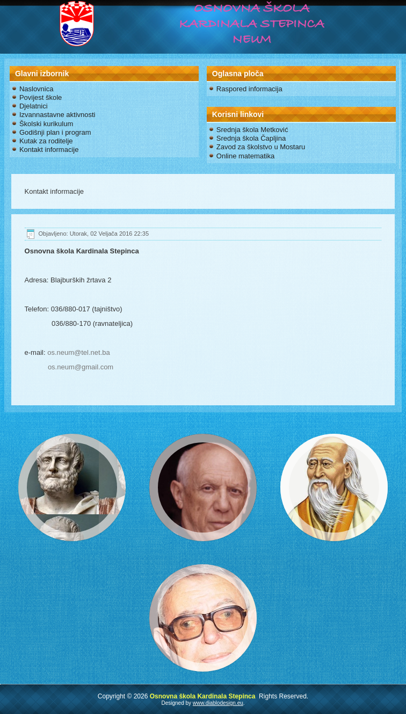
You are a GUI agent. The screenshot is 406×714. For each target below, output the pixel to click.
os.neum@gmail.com (80, 367)
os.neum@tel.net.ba (78, 352)
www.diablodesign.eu (218, 703)
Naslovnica (36, 89)
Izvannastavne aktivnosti (57, 115)
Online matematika (245, 156)
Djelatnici (33, 106)
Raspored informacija (249, 89)
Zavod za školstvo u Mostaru (260, 147)
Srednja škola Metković (252, 130)
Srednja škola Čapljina (251, 138)
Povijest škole (40, 97)
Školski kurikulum (46, 124)
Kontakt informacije (49, 149)
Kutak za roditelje (46, 141)
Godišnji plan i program (55, 132)
